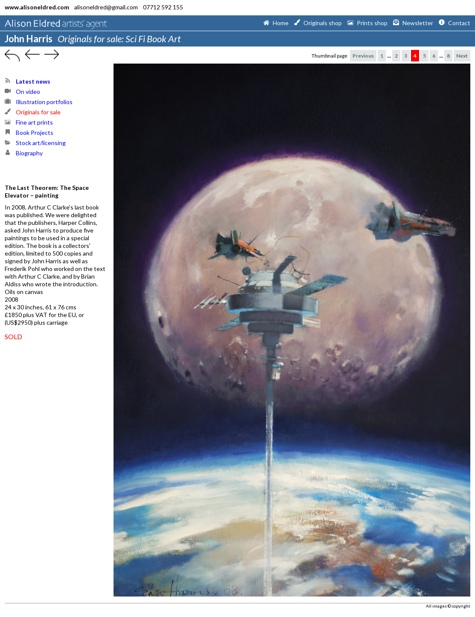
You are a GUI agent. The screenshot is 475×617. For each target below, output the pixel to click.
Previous (363, 55)
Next (462, 55)
